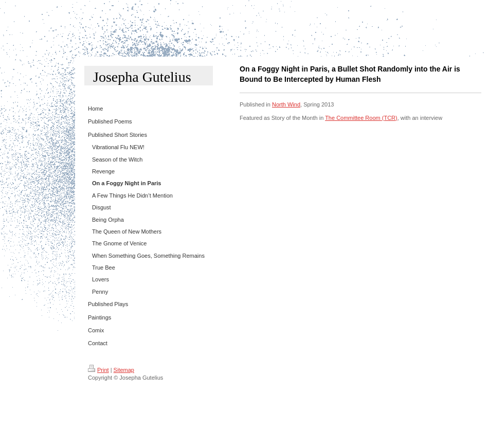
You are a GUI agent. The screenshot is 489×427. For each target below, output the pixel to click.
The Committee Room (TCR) (361, 118)
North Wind (286, 104)
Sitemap (124, 370)
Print (98, 370)
